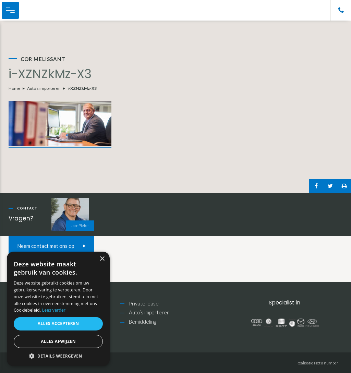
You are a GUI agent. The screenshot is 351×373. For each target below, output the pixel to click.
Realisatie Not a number (317, 362)
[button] (58, 356)
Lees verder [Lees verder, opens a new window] (54, 310)
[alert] (58, 309)
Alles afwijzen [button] (58, 341)
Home (14, 88)
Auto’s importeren (44, 88)
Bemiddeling (142, 321)
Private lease (144, 303)
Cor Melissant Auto (41, 10)
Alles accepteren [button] (58, 323)
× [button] (102, 259)
